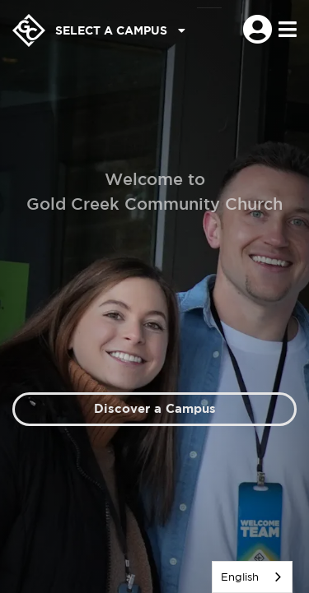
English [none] (240, 577)
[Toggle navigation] (288, 30)
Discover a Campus (155, 408)
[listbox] (252, 577)
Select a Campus (120, 30)
